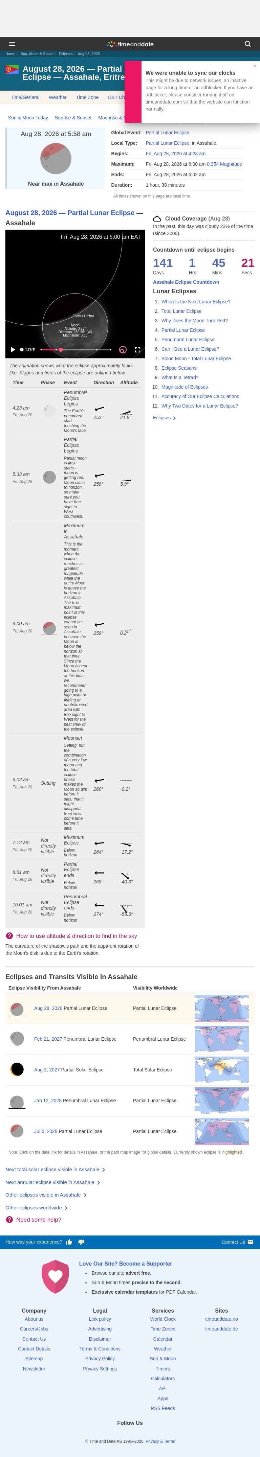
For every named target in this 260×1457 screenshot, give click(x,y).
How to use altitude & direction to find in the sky (76, 936)
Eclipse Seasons (179, 368)
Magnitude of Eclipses (184, 387)
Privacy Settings (100, 1368)
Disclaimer (100, 1339)
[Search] (248, 44)
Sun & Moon (163, 1358)
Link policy (100, 1319)
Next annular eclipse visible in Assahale (49, 1182)
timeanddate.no (221, 1319)
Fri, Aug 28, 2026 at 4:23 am (176, 153)
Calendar (163, 1339)
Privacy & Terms (160, 1441)
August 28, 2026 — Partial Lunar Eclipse (69, 212)
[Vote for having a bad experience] (81, 1242)
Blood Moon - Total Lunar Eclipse (196, 358)
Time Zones (162, 1329)
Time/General (25, 97)
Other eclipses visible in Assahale (43, 1195)
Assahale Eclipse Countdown (186, 282)
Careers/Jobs (34, 1329)
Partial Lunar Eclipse (167, 132)
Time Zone (87, 97)
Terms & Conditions (100, 1348)
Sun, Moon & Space (37, 54)
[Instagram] (141, 1435)
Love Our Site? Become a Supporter (125, 1264)
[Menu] (12, 44)
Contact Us (238, 1242)
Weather (58, 97)
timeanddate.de (221, 1329)
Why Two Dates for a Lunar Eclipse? (199, 406)
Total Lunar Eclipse (181, 311)
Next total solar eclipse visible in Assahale (52, 1169)
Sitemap (34, 1358)
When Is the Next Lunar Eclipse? (196, 301)
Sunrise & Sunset (73, 117)
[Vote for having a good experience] (69, 1242)
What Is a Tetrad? (179, 377)
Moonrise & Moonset (120, 117)
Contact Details (34, 1348)
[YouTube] (153, 1435)
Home (10, 54)
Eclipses (66, 54)
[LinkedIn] (130, 1435)
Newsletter (34, 1368)
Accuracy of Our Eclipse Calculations (200, 396)
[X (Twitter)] (118, 1435)
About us (34, 1319)
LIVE (27, 349)
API (163, 1388)
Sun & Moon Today (28, 117)
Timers (163, 1368)
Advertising (100, 1329)
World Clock (163, 1319)
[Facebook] (107, 1435)
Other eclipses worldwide (33, 1207)
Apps (162, 1398)
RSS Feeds (163, 1408)
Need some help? (38, 1220)
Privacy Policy (100, 1358)
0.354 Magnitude (224, 164)
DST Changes (123, 97)
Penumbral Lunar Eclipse (187, 339)
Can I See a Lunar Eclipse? (190, 349)
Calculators (163, 1378)
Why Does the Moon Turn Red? (194, 320)
